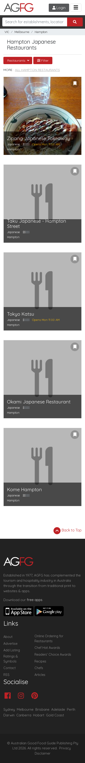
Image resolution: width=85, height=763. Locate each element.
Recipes (40, 661)
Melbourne (22, 32)
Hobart (38, 715)
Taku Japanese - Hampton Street (36, 223)
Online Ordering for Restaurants (48, 638)
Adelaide (58, 709)
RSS (6, 675)
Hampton (41, 32)
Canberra (23, 715)
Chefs (38, 668)
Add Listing (11, 650)
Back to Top (67, 530)
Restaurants (16, 60)
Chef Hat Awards (47, 648)
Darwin (9, 715)
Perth (71, 709)
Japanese (13, 144)
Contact (9, 668)
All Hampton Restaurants (37, 70)
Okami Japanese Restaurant (38, 401)
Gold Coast (55, 715)
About (7, 637)
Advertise (10, 644)
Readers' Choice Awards (52, 654)
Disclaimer (43, 753)
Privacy (65, 748)
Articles (39, 675)
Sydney (9, 709)
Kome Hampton (24, 489)
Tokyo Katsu (20, 314)
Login (59, 7)
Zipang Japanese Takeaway (38, 138)
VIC (7, 32)
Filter (43, 60)
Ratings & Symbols (10, 658)
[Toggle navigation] (75, 8)
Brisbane (42, 709)
